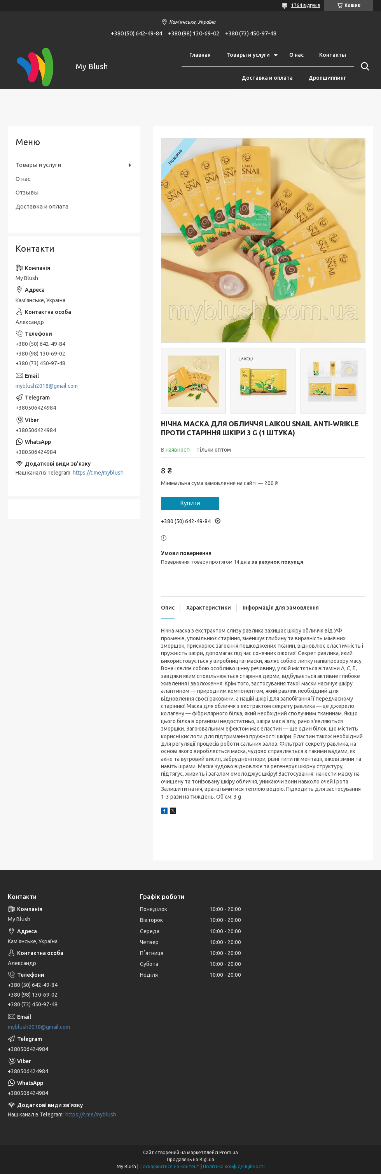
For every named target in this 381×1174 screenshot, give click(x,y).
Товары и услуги (248, 55)
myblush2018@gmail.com (47, 386)
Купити (190, 503)
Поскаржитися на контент (169, 1166)
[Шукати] (363, 66)
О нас (296, 55)
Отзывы (27, 192)
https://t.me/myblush (98, 473)
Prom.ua (228, 1152)
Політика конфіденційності (234, 1166)
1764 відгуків (305, 5)
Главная (200, 55)
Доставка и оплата (267, 78)
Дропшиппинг (327, 78)
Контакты (332, 55)
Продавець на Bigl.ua (190, 1159)
